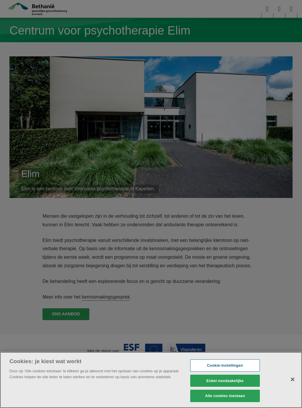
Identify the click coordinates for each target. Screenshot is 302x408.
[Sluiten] (292, 379)
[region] (151, 380)
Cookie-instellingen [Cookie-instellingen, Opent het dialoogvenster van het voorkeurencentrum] (225, 365)
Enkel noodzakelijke (225, 380)
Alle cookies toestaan (225, 396)
